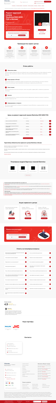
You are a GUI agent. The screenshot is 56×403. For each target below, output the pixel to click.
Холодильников (34, 387)
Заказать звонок (47, 1)
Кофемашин (44, 384)
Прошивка (23, 193)
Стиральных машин (25, 387)
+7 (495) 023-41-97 (25, 2)
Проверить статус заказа (39, 1)
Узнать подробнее (11, 218)
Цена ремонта (25, 5)
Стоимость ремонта (25, 363)
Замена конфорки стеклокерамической (40, 193)
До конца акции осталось (19, 402)
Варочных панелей (25, 384)
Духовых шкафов (35, 384)
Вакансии (35, 5)
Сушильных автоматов (26, 388)
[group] (8, 327)
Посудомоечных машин (46, 385)
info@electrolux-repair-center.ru (12, 348)
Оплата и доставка (30, 5)
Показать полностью (7, 154)
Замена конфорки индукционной (30, 193)
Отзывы (43, 5)
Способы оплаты (25, 376)
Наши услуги (24, 372)
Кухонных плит (24, 385)
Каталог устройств (19, 5)
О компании (13, 5)
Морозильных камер (45, 387)
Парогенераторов (35, 385)
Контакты (39, 5)
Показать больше (28, 175)
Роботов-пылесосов (35, 388)
